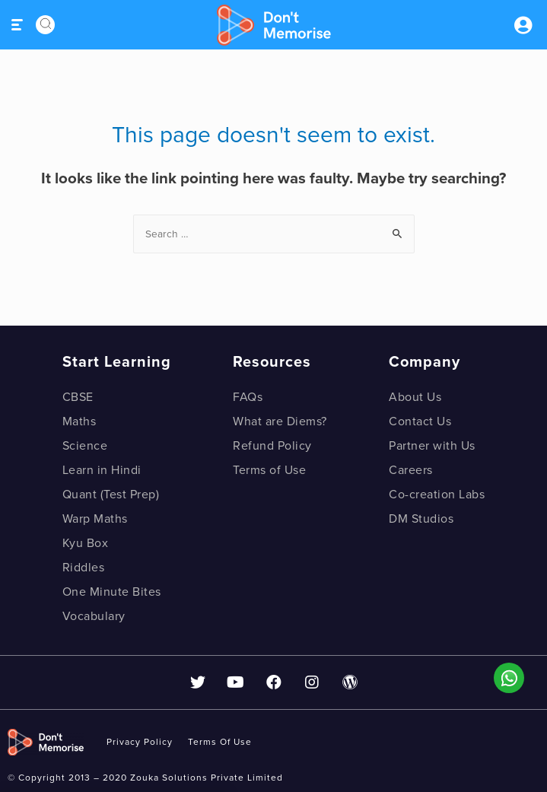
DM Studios (421, 518)
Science (85, 445)
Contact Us (420, 421)
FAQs (247, 397)
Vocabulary (94, 616)
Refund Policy (272, 445)
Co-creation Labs (437, 494)
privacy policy (140, 741)
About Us (415, 397)
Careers (411, 470)
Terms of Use (269, 470)
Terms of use (220, 741)
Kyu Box (85, 543)
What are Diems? (280, 421)
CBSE (78, 397)
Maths (79, 421)
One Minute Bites (111, 592)
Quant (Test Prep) (111, 494)
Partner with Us (432, 445)
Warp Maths (95, 518)
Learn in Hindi (102, 470)
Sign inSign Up (523, 25)
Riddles (83, 567)
